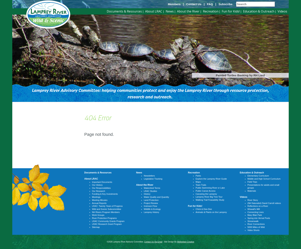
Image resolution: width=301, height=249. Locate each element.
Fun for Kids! (231, 11)
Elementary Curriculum (258, 176)
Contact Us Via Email (153, 242)
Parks (198, 176)
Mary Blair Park (254, 215)
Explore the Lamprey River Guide (211, 179)
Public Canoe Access (205, 191)
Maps (198, 182)
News (170, 11)
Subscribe (225, 4)
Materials (251, 191)
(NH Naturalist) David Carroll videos (264, 203)
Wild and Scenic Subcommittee (106, 209)
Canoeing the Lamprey (206, 194)
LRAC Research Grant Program (107, 224)
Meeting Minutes (100, 200)
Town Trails (201, 185)
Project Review (151, 203)
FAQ (210, 4)
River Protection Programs (104, 218)
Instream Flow (150, 206)
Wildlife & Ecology (152, 209)
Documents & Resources (124, 11)
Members (174, 4)
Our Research (98, 191)
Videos (282, 11)
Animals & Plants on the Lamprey (211, 212)
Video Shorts (253, 230)
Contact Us (193, 4)
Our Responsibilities (101, 188)
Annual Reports (99, 203)
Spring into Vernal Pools (258, 218)
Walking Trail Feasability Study (210, 200)
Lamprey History (151, 212)
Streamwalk (252, 221)
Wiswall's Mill (253, 209)
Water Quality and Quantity (156, 197)
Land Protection (151, 200)
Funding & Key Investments (105, 194)
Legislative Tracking (153, 179)
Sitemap (96, 227)
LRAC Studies (150, 191)
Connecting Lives (255, 212)
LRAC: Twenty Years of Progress (107, 206)
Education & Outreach (258, 11)
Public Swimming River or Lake (210, 188)
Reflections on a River (257, 206)
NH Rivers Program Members (106, 212)
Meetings (96, 197)
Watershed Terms (152, 188)
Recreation (210, 11)
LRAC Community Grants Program (108, 221)
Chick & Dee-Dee (204, 209)
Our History (97, 185)
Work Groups (98, 215)
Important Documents (102, 182)
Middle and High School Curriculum (263, 179)
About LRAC (153, 11)
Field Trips (252, 182)
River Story (252, 200)
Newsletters (149, 176)
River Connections (256, 224)
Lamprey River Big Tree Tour (209, 197)
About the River (188, 11)
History (147, 194)
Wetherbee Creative (185, 242)
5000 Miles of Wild (256, 227)
